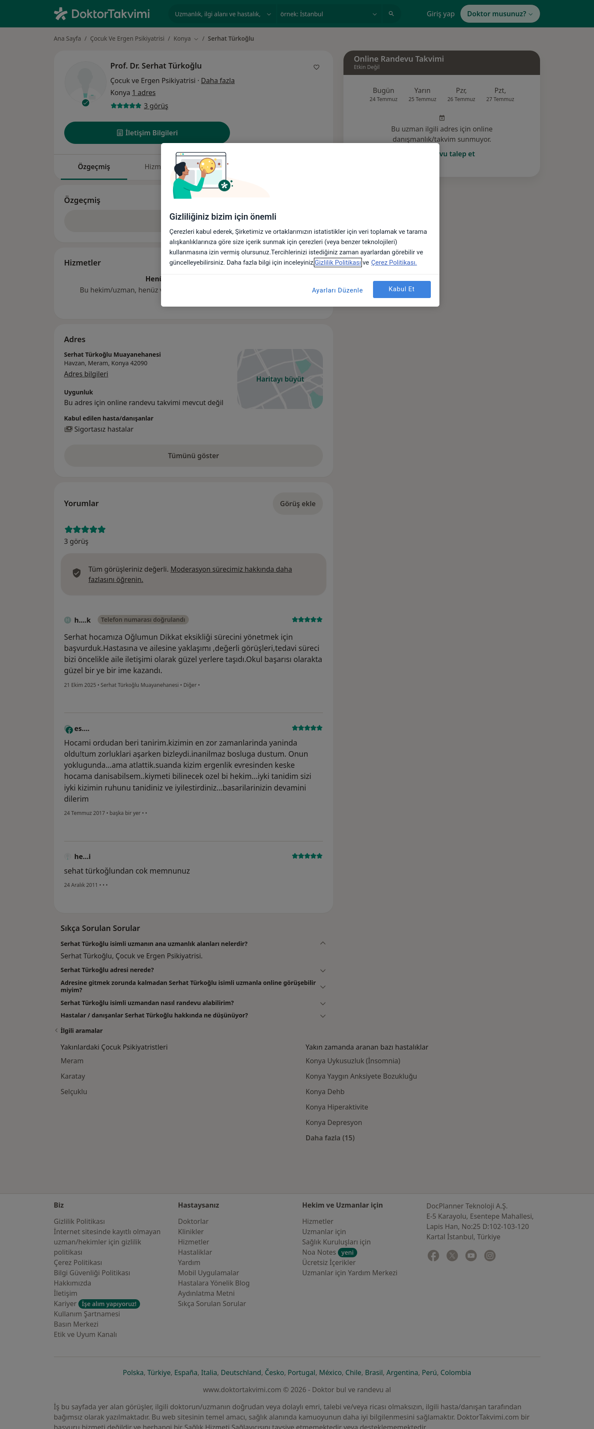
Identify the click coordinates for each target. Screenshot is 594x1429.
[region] (300, 225)
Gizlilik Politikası (338, 262)
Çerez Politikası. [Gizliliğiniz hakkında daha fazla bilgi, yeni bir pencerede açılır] (394, 262)
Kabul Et (401, 289)
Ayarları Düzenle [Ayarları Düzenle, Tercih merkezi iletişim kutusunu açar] (337, 290)
